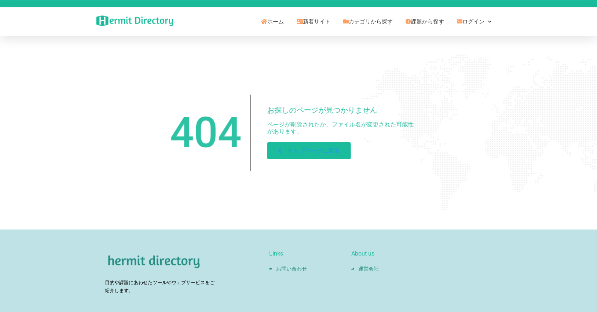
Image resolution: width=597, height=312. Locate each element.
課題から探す (425, 21)
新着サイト (313, 21)
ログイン (474, 21)
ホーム (272, 21)
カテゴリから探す (368, 21)
